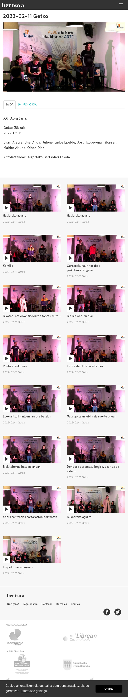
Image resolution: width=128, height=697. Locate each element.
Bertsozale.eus (18, 637)
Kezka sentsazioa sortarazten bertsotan (30, 517)
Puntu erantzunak (15, 366)
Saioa (9, 104)
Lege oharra (30, 603)
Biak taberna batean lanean (22, 466)
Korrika (8, 266)
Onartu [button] (109, 688)
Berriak (75, 603)
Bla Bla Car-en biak (80, 316)
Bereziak (61, 603)
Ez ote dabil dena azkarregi (85, 366)
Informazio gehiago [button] (34, 691)
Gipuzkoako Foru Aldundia (79, 664)
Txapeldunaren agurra (18, 567)
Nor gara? (13, 603)
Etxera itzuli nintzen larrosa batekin (27, 416)
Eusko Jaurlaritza (21, 664)
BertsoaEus (19, 5)
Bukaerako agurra (79, 517)
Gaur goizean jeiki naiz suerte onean (91, 416)
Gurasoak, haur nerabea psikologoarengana (83, 268)
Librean (80, 637)
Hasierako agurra (14, 215)
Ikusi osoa (27, 104)
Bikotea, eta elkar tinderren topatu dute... (32, 316)
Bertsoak (47, 603)
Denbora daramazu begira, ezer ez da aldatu (93, 469)
